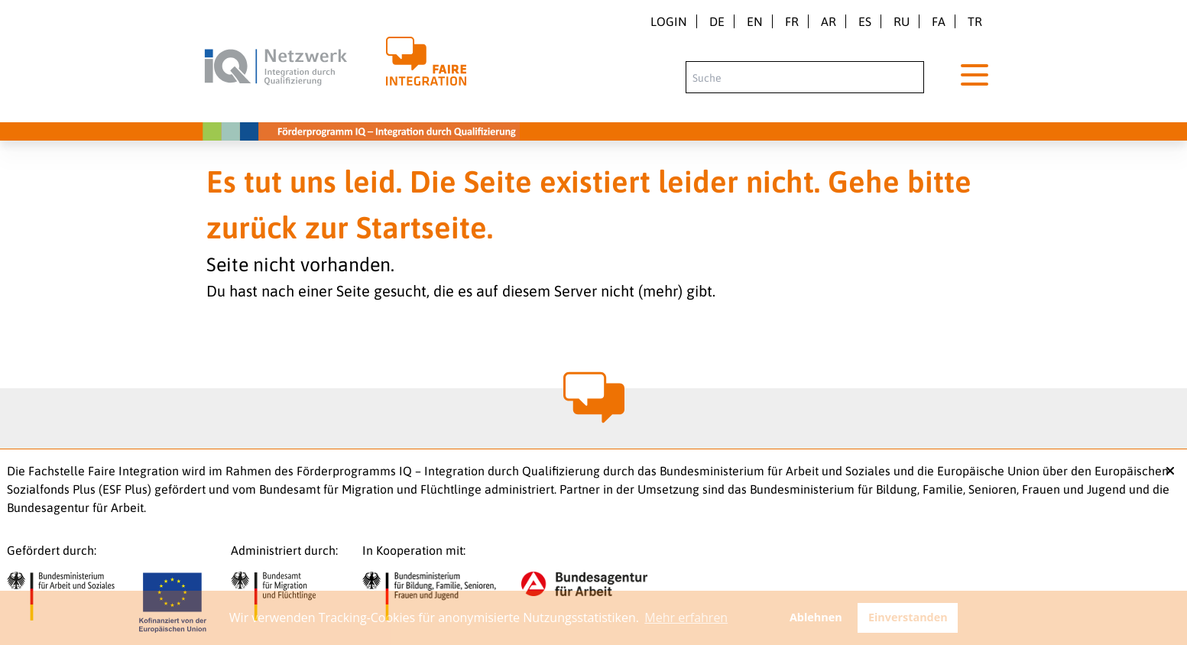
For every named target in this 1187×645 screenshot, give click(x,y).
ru (901, 21)
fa (938, 21)
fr (792, 21)
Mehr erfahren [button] (686, 617)
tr (975, 21)
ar (828, 21)
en (755, 21)
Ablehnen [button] (816, 617)
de (717, 21)
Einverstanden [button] (908, 617)
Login (668, 21)
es (864, 21)
